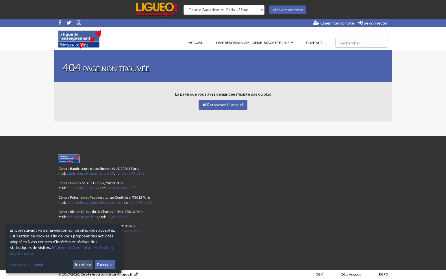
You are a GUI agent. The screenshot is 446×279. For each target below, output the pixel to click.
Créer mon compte (333, 22)
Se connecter (373, 22)
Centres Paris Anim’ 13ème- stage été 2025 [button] (254, 42)
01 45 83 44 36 (118, 188)
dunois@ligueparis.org (83, 188)
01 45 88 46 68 (141, 202)
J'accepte (105, 264)
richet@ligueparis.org (83, 217)
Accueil (196, 42)
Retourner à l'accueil (223, 104)
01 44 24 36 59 (117, 217)
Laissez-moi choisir (26, 264)
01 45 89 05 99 (131, 231)
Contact (314, 42)
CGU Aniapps (351, 274)
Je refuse (82, 264)
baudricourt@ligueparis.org (87, 173)
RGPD (383, 274)
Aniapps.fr (125, 274)
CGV (319, 274)
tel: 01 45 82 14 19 (130, 173)
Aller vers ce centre (288, 10)
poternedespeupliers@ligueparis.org (94, 202)
